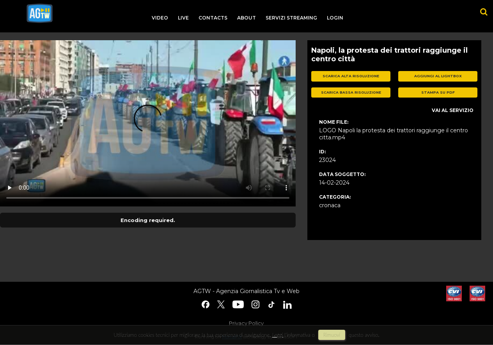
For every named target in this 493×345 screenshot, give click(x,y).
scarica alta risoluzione (351, 76)
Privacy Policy (246, 323)
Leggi (277, 335)
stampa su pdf (438, 92)
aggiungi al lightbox (438, 76)
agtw (39, 13)
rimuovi (331, 335)
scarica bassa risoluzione (351, 92)
